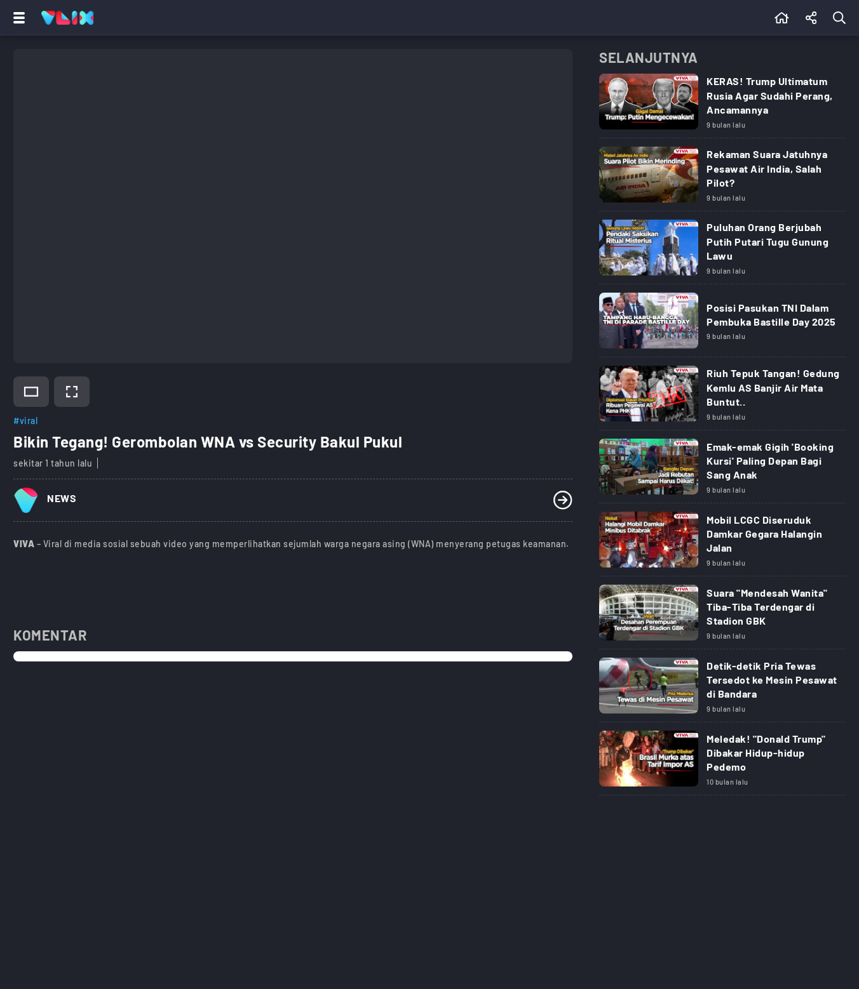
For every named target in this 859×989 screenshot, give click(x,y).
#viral (25, 420)
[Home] (67, 18)
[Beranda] (781, 18)
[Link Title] (722, 107)
